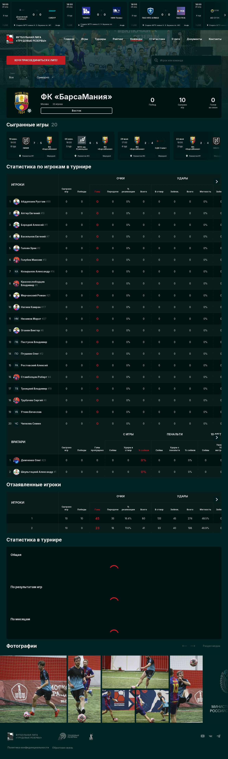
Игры (84, 39)
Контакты (215, 39)
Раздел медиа (211, 645)
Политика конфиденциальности (28, 747)
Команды (136, 39)
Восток (76, 110)
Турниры (100, 39)
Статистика (157, 39)
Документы (194, 39)
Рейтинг (118, 39)
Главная (69, 39)
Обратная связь (62, 747)
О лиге (176, 39)
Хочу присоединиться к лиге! (32, 59)
